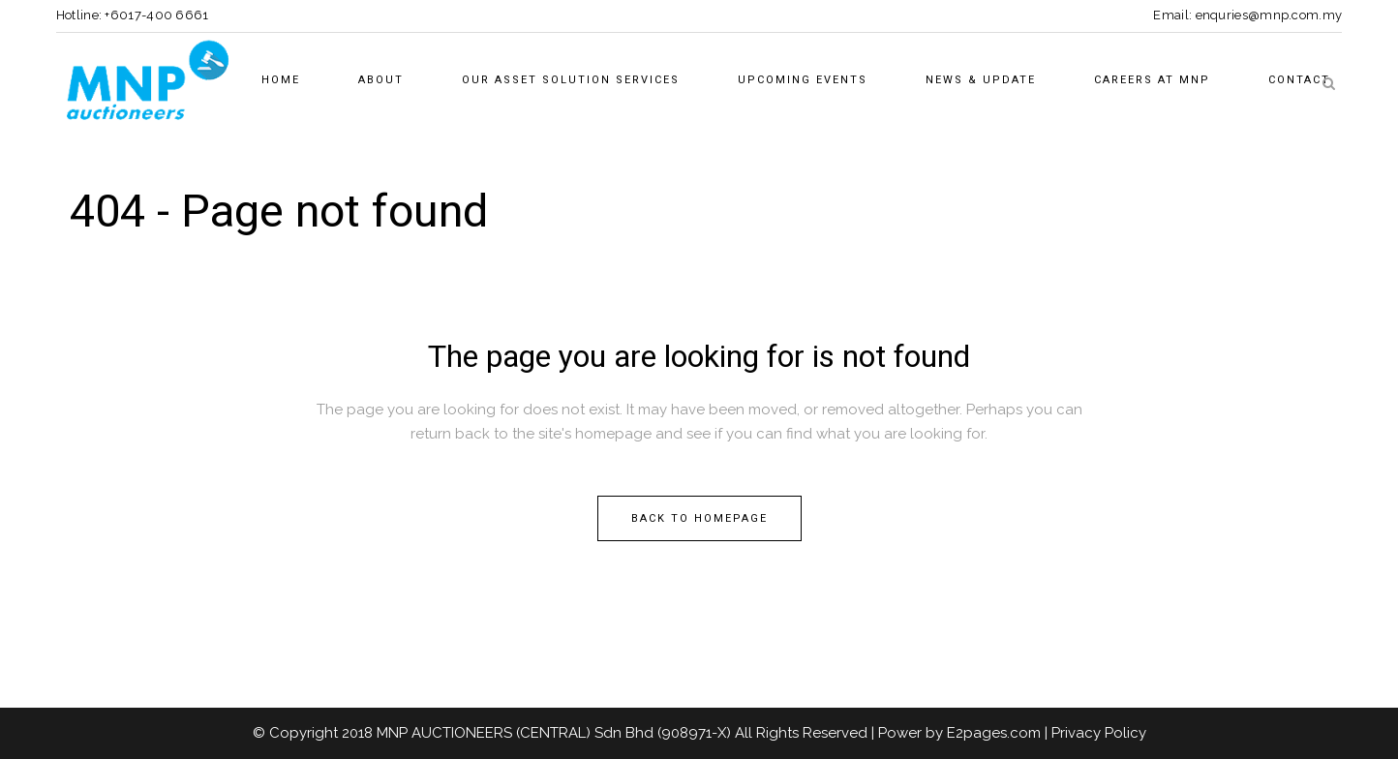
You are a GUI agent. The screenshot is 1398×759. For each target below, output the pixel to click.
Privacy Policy (1098, 733)
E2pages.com (994, 733)
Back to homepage (699, 518)
